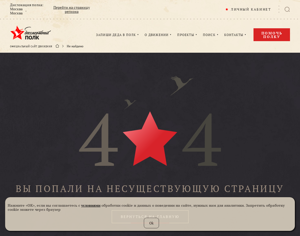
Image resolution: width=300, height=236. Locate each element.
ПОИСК (209, 35)
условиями (90, 205)
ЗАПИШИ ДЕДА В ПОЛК (116, 35)
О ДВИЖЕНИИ (156, 35)
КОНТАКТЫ (233, 35)
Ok (151, 223)
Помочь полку (272, 35)
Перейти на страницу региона (71, 9)
